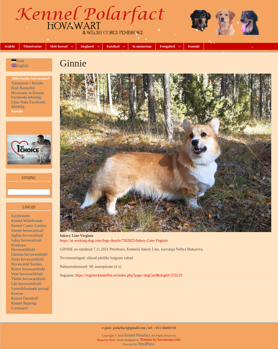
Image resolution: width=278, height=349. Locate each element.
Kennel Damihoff (24, 298)
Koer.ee (17, 293)
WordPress (146, 344)
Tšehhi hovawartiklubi (28, 279)
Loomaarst (19, 308)
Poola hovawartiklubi (27, 259)
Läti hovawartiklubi (26, 284)
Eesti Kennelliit (23, 88)
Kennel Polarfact (137, 335)
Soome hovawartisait (27, 231)
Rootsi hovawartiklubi (28, 269)
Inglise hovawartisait (27, 235)
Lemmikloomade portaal (30, 289)
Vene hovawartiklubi (27, 274)
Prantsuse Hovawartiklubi (23, 247)
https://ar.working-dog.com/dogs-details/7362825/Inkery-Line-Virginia (114, 241)
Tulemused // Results (27, 83)
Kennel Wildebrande (27, 221)
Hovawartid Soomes (26, 264)
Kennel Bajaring (23, 303)
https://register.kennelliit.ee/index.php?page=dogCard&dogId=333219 (128, 275)
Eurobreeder (20, 216)
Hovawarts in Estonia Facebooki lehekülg (27, 95)
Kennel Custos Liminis (28, 226)
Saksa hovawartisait (26, 240)
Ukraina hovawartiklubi (29, 254)
